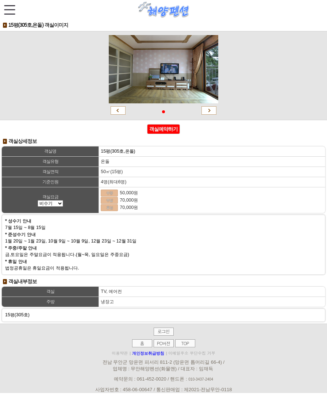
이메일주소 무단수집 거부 (191, 353)
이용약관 (120, 353)
